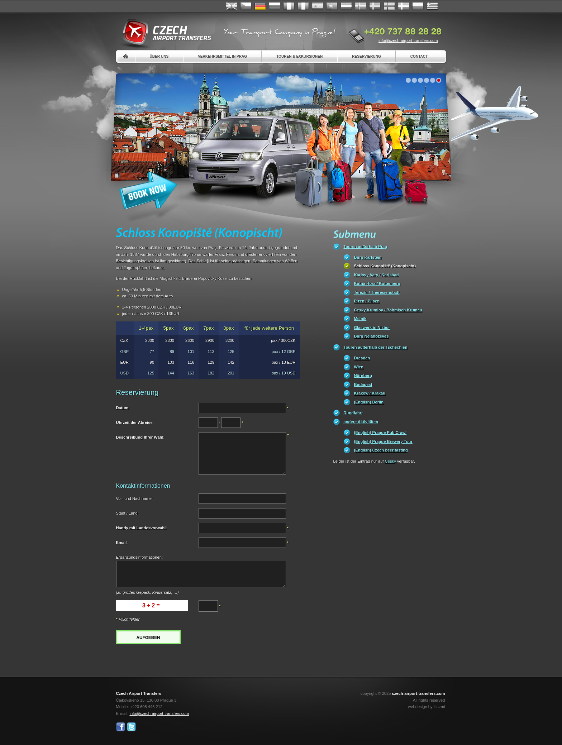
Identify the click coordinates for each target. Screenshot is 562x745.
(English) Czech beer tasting (381, 450)
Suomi (389, 6)
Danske (403, 6)
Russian (274, 6)
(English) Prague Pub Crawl (380, 432)
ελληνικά (432, 6)
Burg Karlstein (368, 257)
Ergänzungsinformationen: (139, 557)
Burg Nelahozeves (371, 336)
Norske (360, 6)
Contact (419, 56)
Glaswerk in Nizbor (372, 327)
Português (332, 6)
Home (125, 56)
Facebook (120, 726)
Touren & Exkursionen (299, 56)
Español (317, 6)
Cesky (390, 461)
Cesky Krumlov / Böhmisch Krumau (388, 310)
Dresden (362, 358)
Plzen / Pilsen (367, 301)
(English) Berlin (369, 402)
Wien (359, 367)
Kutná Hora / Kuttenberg (377, 283)
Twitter (131, 726)
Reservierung (366, 56)
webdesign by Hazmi (426, 707)
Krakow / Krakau (370, 393)
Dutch (346, 6)
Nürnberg (363, 375)
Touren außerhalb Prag (365, 246)
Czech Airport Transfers (164, 32)
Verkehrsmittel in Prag (222, 56)
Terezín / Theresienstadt (377, 292)
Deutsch (260, 6)
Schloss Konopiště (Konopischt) (385, 266)
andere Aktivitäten (361, 422)
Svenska (375, 6)
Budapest (363, 384)
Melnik (360, 318)
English (231, 6)
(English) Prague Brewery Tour (383, 441)
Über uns (159, 56)
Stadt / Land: (127, 513)
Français (289, 6)
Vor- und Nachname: (134, 498)
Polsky (418, 6)
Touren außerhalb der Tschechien (376, 347)
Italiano (303, 6)
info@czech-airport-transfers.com (408, 40)
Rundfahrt (353, 413)
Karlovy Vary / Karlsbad (376, 275)
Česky (246, 6)
